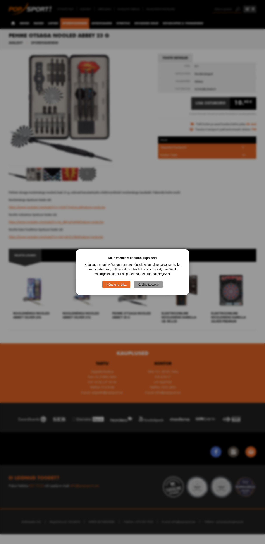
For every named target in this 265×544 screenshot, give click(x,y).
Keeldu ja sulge (148, 284)
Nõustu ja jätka (116, 284)
